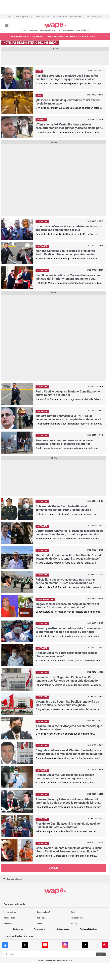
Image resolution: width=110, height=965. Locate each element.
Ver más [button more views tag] (53, 867)
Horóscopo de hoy (24, 16)
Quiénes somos (63, 929)
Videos (40, 924)
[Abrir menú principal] (6, 25)
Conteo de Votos (42, 16)
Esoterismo (7, 924)
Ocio (72, 912)
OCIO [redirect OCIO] (64, 30)
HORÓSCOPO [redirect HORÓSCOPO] (85, 30)
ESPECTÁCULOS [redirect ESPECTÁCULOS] (34, 30)
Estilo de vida (42, 918)
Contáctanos (18, 929)
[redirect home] (55, 28)
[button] (107, 36)
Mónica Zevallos (94, 16)
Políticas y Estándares (88, 929)
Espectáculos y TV (44, 912)
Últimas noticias (9, 912)
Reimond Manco (77, 16)
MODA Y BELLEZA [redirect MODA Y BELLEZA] (45, 30)
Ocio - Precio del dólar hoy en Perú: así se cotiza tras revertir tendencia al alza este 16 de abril (53, 36)
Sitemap (74, 924)
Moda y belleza (9, 918)
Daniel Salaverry (60, 16)
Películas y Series (77, 918)
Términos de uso (40, 929)
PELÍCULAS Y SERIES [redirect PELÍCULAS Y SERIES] (73, 30)
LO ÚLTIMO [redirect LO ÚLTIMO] (24, 30)
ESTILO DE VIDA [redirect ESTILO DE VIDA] (56, 30)
